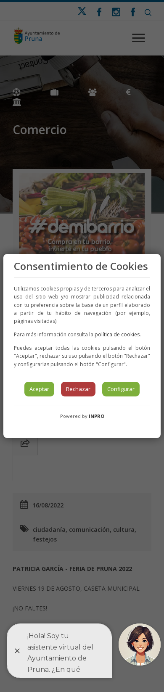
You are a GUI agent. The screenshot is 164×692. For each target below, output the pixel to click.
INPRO (96, 416)
